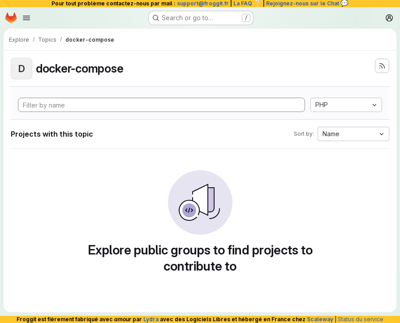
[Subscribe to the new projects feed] (382, 66)
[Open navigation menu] (26, 18)
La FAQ (247, 3)
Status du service (360, 319)
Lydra (151, 319)
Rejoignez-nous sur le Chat (307, 3)
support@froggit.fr (203, 3)
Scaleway (320, 319)
